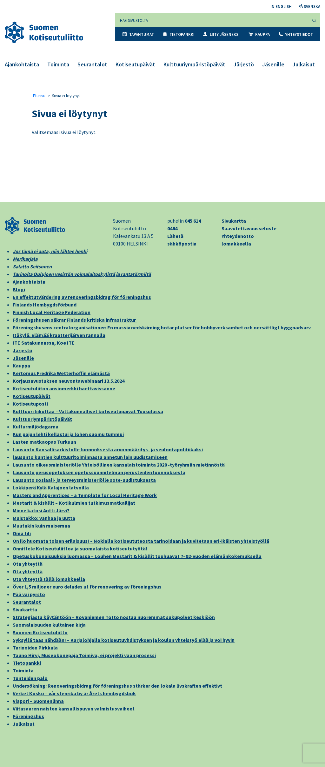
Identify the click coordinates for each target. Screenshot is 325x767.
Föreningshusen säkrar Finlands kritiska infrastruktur (75, 320)
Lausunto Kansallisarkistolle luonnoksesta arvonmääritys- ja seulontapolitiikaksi (108, 449)
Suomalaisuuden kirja (49, 625)
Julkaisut (304, 64)
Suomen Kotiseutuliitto (40, 632)
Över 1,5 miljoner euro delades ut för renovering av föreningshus (87, 586)
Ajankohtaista (22, 64)
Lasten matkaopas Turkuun (44, 442)
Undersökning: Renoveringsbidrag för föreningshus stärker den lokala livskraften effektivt (118, 686)
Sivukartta (234, 221)
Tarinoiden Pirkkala (35, 647)
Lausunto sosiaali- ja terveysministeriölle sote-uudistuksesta (84, 480)
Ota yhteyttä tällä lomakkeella (49, 579)
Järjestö (244, 64)
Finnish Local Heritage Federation (51, 312)
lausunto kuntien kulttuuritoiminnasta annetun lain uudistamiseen (90, 457)
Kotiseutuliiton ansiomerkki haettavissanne (64, 388)
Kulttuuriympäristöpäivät (194, 64)
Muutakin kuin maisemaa (41, 525)
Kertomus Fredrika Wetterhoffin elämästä (61, 373)
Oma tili (22, 533)
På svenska (309, 6)
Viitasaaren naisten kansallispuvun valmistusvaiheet (74, 708)
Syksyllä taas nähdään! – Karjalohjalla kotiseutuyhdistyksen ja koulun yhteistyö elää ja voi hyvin (124, 640)
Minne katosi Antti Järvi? (41, 510)
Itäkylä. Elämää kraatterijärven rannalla (59, 335)
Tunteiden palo (30, 678)
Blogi (19, 289)
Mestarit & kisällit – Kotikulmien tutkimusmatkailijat (74, 503)
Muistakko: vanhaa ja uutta (44, 518)
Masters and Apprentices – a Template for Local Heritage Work (85, 495)
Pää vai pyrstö (29, 594)
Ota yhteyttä (28, 564)
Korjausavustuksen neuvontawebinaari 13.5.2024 (68, 381)
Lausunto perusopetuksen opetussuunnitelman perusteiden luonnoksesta (99, 472)
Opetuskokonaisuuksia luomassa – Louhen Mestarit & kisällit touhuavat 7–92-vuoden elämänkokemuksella (137, 556)
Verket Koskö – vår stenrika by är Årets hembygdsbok (74, 693)
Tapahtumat (138, 34)
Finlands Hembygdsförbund (44, 304)
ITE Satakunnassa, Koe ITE (44, 343)
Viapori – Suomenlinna (38, 701)
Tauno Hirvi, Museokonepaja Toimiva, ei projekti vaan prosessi (84, 655)
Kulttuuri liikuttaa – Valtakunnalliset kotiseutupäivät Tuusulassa (88, 411)
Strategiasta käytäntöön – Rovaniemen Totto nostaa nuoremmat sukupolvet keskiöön (114, 617)
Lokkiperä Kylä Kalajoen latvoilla (51, 487)
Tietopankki (179, 34)
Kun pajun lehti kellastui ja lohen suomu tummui (68, 434)
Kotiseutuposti (30, 403)
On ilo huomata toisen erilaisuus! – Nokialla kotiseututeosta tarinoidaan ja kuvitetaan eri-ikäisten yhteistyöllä (141, 541)
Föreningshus (28, 716)
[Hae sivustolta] (211, 20)
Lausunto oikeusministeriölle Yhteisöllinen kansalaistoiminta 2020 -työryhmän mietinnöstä (119, 464)
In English (281, 6)
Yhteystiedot (296, 34)
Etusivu (39, 95)
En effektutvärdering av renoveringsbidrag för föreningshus (82, 297)
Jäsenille (273, 64)
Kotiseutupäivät (135, 64)
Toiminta (58, 64)
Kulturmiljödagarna (35, 426)
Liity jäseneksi (221, 34)
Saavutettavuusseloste (249, 228)
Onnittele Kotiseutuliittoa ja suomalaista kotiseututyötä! (80, 548)
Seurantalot (92, 64)
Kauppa (259, 34)
